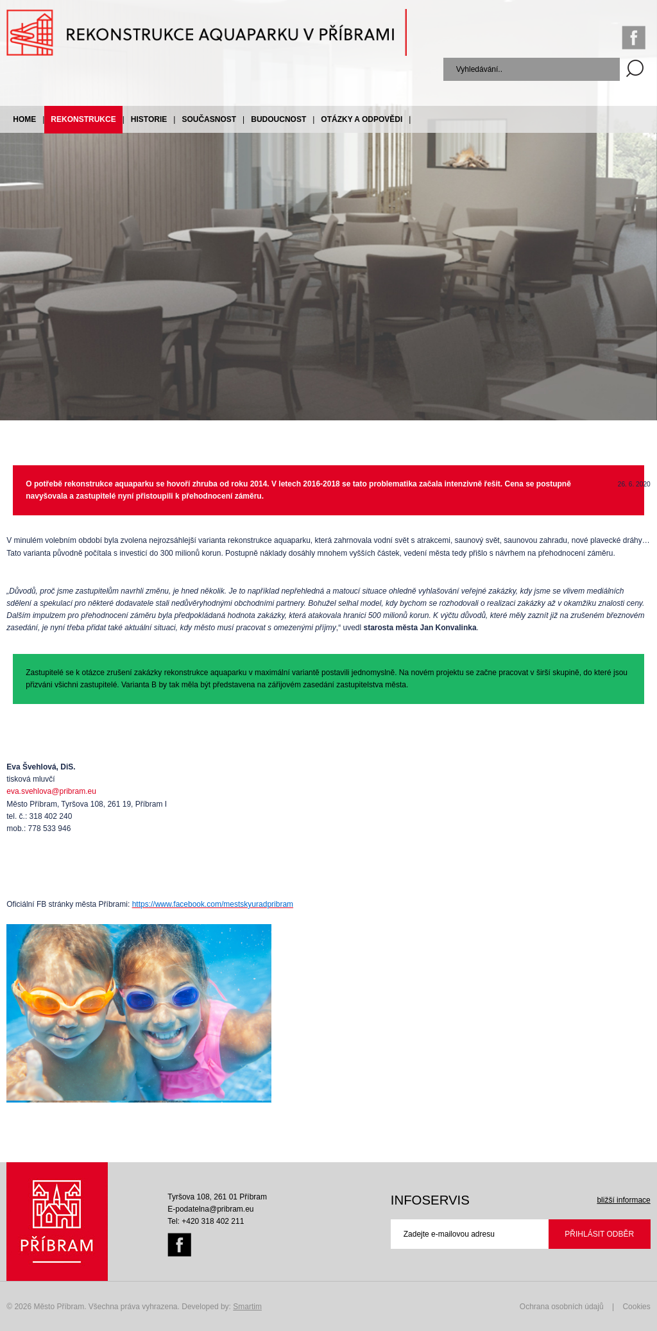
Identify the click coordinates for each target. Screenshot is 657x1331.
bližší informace (623, 1200)
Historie (149, 119)
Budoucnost (278, 119)
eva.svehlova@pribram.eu (51, 791)
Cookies (636, 1306)
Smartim (247, 1306)
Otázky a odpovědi (361, 119)
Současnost (209, 119)
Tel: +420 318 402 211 (205, 1221)
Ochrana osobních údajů (562, 1306)
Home (24, 119)
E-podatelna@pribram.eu (210, 1209)
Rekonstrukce (83, 119)
